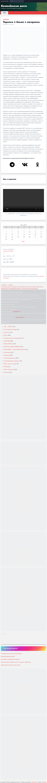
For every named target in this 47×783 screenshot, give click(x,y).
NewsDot (44, 782)
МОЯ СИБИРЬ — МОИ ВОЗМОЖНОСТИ (15, 349)
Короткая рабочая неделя (8, 656)
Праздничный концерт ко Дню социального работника (16, 662)
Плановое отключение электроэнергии (11, 653)
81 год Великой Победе (10, 329)
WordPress (34, 782)
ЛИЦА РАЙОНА (8, 344)
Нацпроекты (7, 352)
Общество (6, 355)
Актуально (7, 332)
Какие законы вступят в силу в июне (10, 665)
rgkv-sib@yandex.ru (16, 311)
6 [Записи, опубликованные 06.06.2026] (35, 229)
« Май (22, 241)
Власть (6, 335)
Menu (4, 13)
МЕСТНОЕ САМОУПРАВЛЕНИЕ (12, 347)
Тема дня (6, 372)
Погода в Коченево (8, 251)
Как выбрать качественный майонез (10, 659)
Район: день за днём (9, 364)
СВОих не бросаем (9, 369)
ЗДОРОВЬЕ (6, 19)
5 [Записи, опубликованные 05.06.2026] (29, 229)
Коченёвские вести (14, 6)
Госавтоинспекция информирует (12, 338)
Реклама (6, 366)
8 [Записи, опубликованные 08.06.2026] (6, 232)
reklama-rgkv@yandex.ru (20, 317)
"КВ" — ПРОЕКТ (8, 327)
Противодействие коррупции (12, 361)
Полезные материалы (10, 358)
